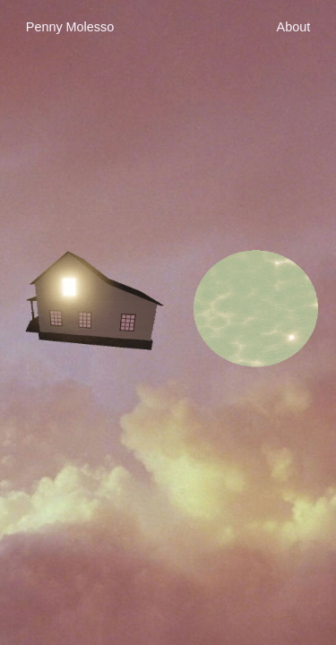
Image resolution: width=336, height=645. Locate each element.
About (294, 27)
